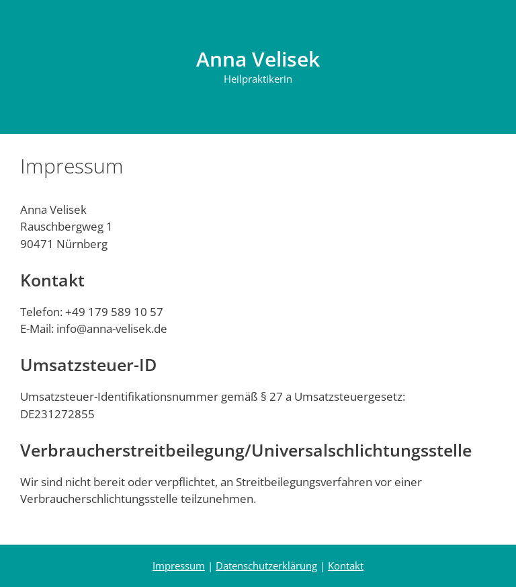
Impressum (179, 565)
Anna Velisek (258, 59)
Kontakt (345, 565)
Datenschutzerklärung (266, 565)
